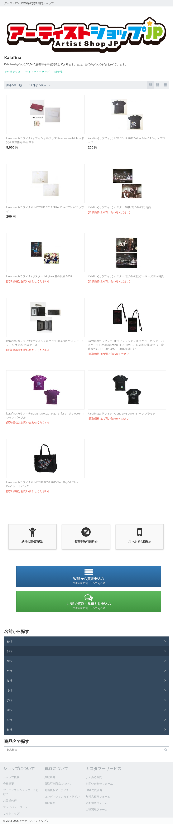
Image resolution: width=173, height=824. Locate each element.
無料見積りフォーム (98, 796)
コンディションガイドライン (62, 796)
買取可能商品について (58, 783)
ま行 (9, 700)
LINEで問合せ (94, 790)
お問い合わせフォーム (99, 783)
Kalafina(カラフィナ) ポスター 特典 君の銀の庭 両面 (119, 207)
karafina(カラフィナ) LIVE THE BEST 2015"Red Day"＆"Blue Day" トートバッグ (42, 484)
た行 (9, 671)
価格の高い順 (16, 85)
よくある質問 (94, 777)
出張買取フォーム (96, 809)
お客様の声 (10, 800)
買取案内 (49, 777)
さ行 (9, 661)
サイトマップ (11, 813)
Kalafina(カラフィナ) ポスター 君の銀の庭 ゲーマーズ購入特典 (126, 276)
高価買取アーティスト (58, 790)
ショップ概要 (11, 777)
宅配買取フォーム (96, 803)
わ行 (9, 729)
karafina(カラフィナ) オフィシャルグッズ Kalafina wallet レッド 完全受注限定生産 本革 (45, 140)
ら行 (9, 720)
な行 (9, 680)
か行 (9, 651)
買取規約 (49, 803)
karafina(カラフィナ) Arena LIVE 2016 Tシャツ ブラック (121, 413)
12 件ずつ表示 (39, 85)
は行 (9, 690)
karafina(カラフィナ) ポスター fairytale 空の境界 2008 (39, 276)
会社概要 (8, 783)
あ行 (9, 641)
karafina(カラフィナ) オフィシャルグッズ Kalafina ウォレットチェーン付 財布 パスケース (45, 343)
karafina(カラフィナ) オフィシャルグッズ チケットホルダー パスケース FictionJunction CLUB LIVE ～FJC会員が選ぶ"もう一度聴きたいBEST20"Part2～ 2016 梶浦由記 (126, 345)
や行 (9, 710)
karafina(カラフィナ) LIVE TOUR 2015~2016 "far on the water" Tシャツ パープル (45, 415)
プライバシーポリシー (16, 807)
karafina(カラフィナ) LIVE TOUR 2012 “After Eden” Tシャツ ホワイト (45, 209)
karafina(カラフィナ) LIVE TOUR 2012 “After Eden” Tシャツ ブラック (126, 140)
